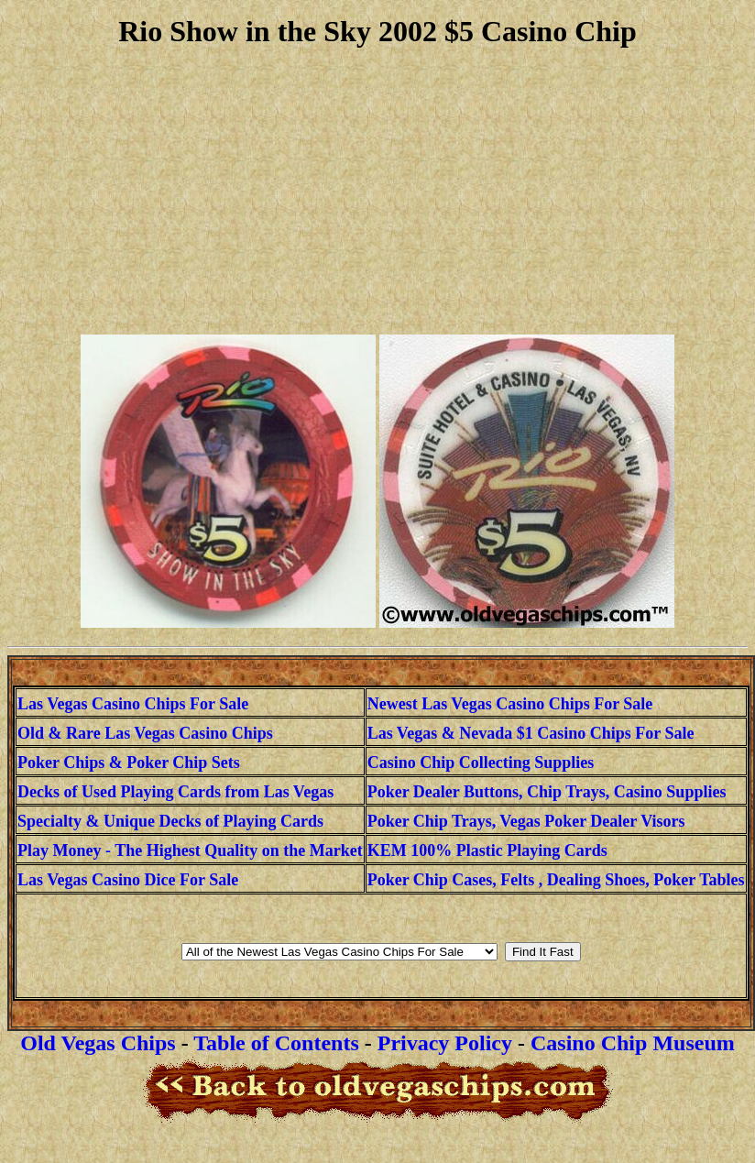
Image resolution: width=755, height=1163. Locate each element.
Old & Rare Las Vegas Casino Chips (145, 733)
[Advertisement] (377, 191)
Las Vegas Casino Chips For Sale (132, 704)
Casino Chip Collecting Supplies (481, 762)
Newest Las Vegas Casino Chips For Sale (510, 704)
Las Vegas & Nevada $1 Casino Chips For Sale (531, 733)
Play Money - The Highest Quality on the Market (190, 850)
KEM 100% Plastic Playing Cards (487, 850)
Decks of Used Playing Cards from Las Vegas (175, 792)
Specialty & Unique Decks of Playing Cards (170, 821)
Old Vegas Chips (97, 1043)
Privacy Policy (445, 1043)
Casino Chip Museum (633, 1043)
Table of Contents (275, 1043)
